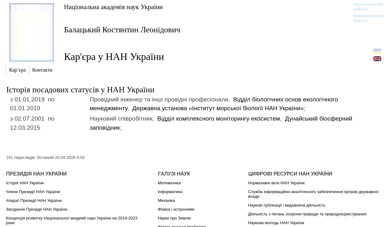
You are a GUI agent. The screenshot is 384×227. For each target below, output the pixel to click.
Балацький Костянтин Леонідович (122, 29)
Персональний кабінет (365, 6)
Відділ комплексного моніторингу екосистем (218, 118)
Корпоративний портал (365, 18)
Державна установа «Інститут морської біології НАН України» (218, 108)
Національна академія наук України (113, 6)
